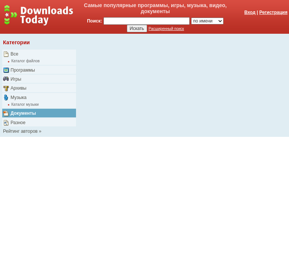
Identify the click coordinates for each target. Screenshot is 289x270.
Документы (23, 113)
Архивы (18, 88)
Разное (18, 122)
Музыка (18, 97)
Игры (16, 79)
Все (14, 54)
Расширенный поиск (166, 29)
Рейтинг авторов (20, 131)
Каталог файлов (25, 61)
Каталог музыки (25, 104)
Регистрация (273, 12)
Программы (23, 70)
